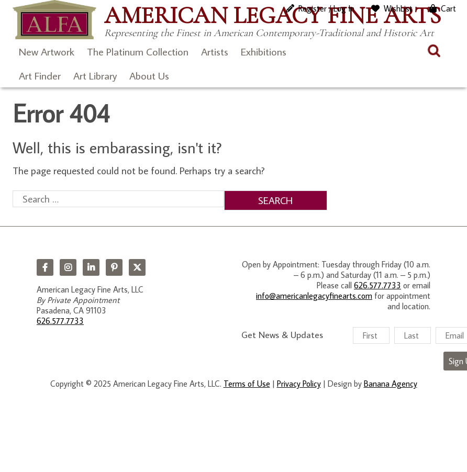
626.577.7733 (60, 321)
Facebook (45, 267)
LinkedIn (91, 267)
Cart (448, 8)
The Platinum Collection (137, 51)
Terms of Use (247, 383)
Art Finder (40, 75)
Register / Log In (326, 8)
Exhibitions (263, 51)
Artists (214, 51)
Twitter (137, 267)
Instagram (68, 267)
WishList (398, 8)
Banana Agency (390, 383)
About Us (149, 75)
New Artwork (46, 51)
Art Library (95, 75)
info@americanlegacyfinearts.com (314, 295)
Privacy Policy (299, 383)
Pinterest (114, 267)
